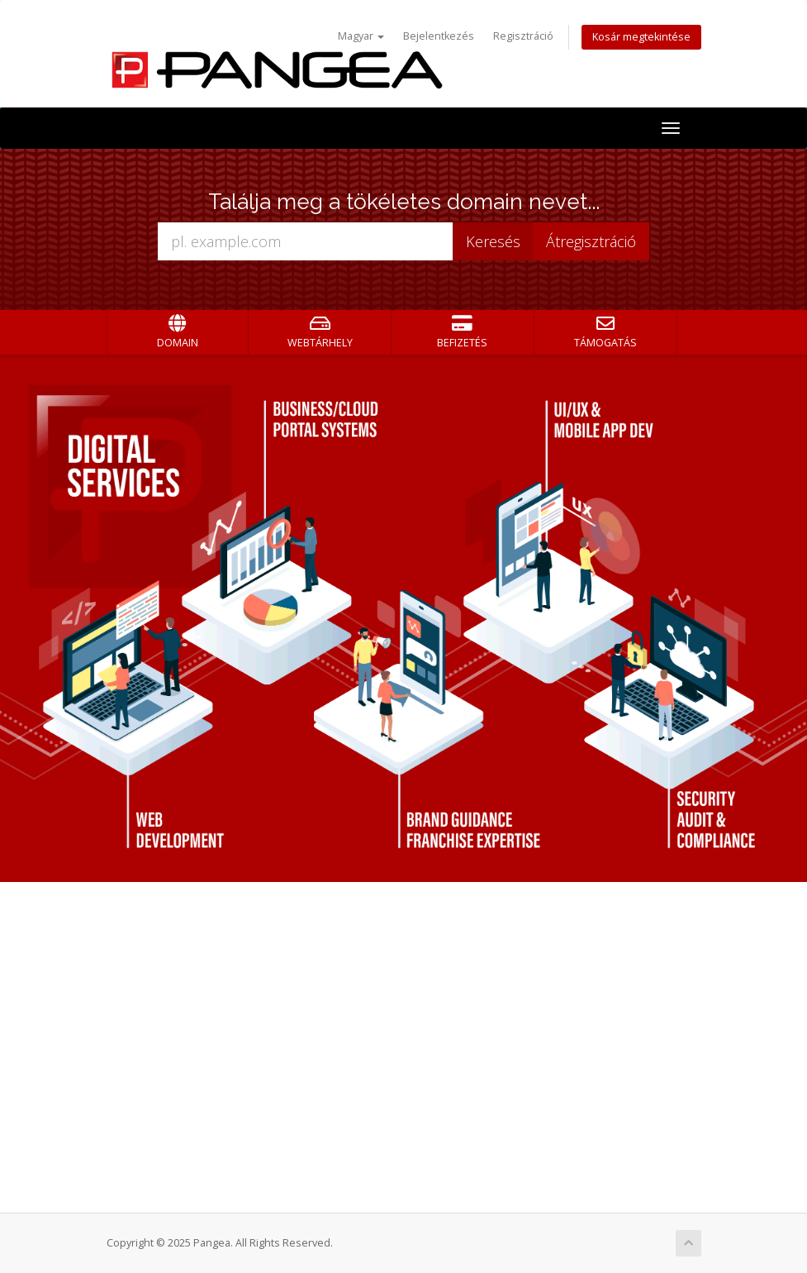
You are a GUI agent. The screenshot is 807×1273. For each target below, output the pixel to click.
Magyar (361, 36)
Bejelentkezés (438, 36)
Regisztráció (523, 36)
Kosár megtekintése (641, 37)
